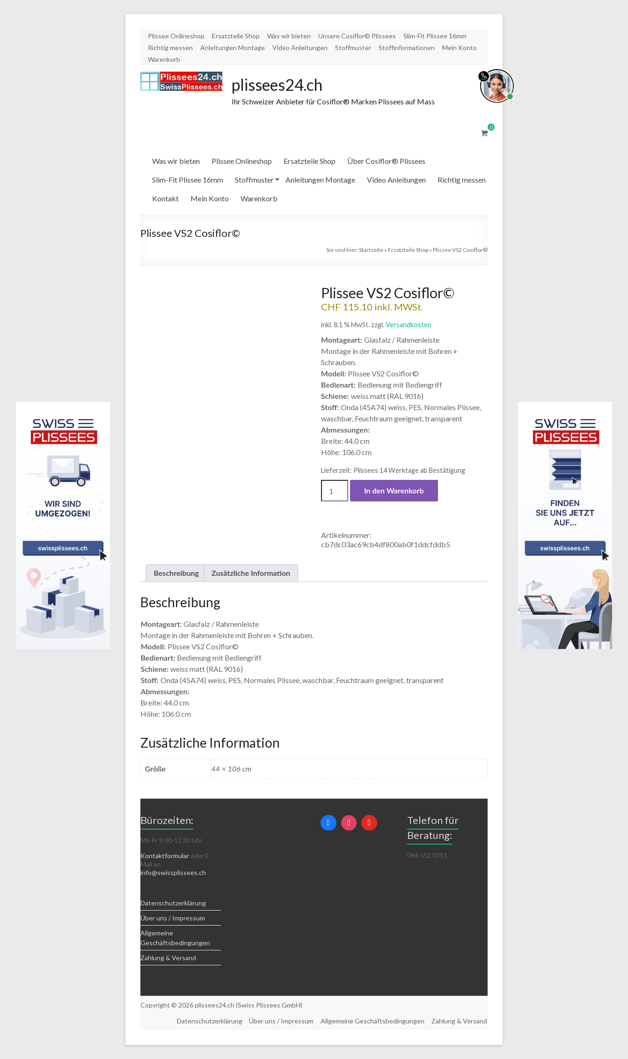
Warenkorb (164, 59)
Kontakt (165, 198)
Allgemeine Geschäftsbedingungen (372, 1021)
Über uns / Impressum (172, 918)
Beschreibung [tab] (176, 573)
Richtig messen (170, 47)
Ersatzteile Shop (236, 36)
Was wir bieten (289, 36)
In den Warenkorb (394, 490)
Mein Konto (459, 47)
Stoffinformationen (407, 47)
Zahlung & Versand (168, 958)
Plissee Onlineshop (176, 36)
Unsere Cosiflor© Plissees (357, 36)
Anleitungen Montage (232, 47)
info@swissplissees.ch (173, 873)
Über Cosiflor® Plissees (386, 161)
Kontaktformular (164, 856)
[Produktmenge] (334, 491)
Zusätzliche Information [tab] (251, 573)
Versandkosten (408, 325)
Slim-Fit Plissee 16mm (435, 36)
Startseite (371, 250)
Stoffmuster (353, 47)
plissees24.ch (281, 84)
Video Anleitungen (300, 47)
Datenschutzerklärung (173, 903)
